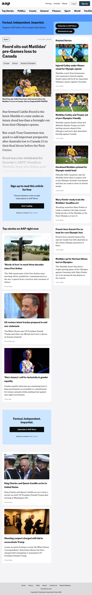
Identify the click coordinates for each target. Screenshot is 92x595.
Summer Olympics (28, 63)
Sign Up (85, 3)
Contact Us (53, 585)
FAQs (38, 585)
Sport (67, 10)
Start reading (27, 206)
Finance (56, 10)
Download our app (65, 31)
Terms (24, 585)
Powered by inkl (46, 589)
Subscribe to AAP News (67, 26)
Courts (32, 10)
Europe (6, 63)
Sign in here (34, 213)
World (77, 10)
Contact (56, 4)
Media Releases (65, 585)
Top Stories (8, 10)
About (64, 4)
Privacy (30, 585)
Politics (21, 10)
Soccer (15, 63)
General (44, 10)
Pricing (49, 4)
